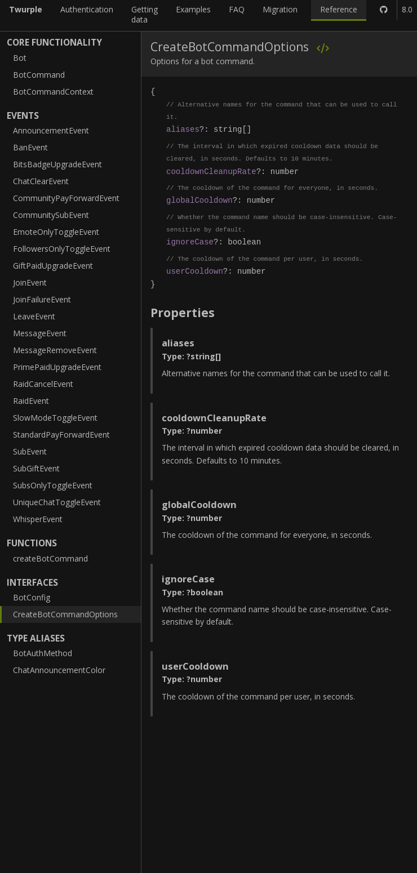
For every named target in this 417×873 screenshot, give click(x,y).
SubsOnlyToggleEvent (52, 485)
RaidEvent (31, 400)
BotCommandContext (53, 91)
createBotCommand (50, 558)
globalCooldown (199, 200)
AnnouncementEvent (51, 130)
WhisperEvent (38, 519)
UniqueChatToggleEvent (57, 502)
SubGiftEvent (36, 468)
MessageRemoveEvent (55, 350)
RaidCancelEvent (43, 383)
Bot (19, 57)
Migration (280, 9)
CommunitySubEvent (51, 215)
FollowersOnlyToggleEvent (61, 248)
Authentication (86, 9)
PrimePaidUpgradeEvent (57, 367)
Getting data (144, 14)
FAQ (237, 9)
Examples (193, 9)
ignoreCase (190, 242)
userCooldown (194, 271)
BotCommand (39, 74)
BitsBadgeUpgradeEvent (57, 164)
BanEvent (30, 147)
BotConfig (31, 597)
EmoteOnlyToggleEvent (56, 231)
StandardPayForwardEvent (61, 434)
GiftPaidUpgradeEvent (53, 265)
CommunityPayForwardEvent (66, 198)
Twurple (25, 9)
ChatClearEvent (41, 181)
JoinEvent (30, 282)
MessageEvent (39, 333)
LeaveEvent (34, 316)
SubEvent (30, 451)
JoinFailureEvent (42, 299)
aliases (182, 129)
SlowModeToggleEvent (55, 417)
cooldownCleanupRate (211, 171)
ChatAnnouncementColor (59, 670)
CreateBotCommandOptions (65, 614)
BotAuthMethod (42, 653)
